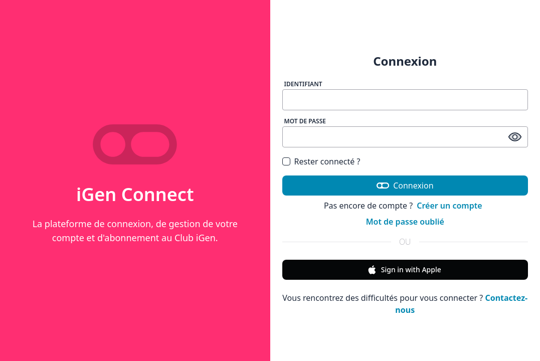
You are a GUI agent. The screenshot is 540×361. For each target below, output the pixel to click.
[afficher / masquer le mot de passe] (515, 137)
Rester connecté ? (327, 161)
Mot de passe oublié (405, 221)
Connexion (405, 185)
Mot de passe (305, 121)
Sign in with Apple (404, 270)
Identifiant (303, 84)
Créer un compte (449, 205)
